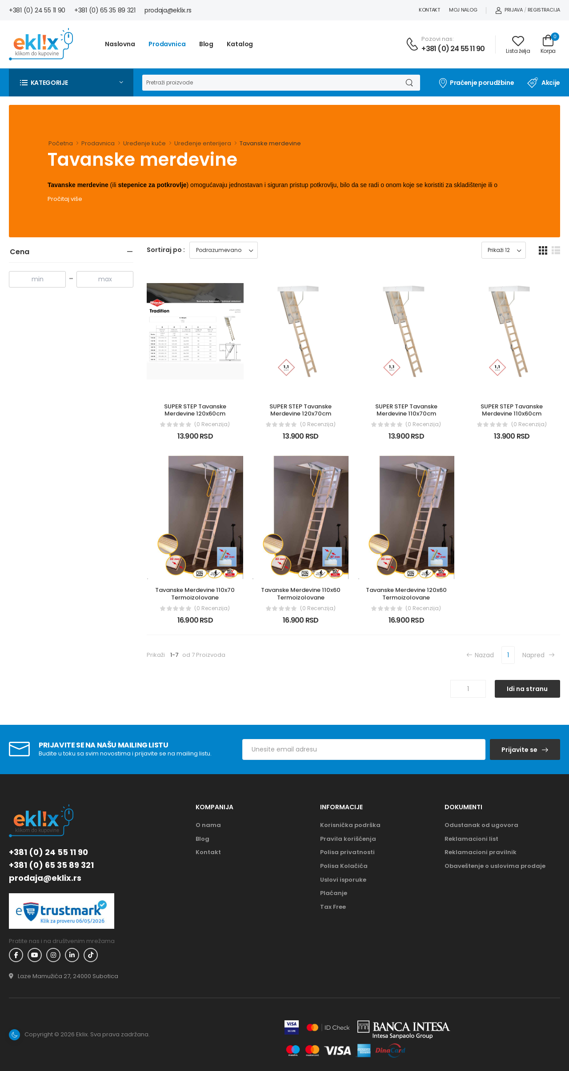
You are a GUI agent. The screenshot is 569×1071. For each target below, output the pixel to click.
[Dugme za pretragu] (408, 83)
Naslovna (120, 44)
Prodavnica (167, 44)
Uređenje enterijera (202, 143)
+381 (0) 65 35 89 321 (105, 10)
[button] (71, 82)
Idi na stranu (527, 688)
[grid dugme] (543, 250)
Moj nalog (463, 9)
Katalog (240, 44)
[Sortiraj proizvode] (223, 250)
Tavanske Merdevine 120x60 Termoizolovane (407, 594)
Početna (60, 143)
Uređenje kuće (144, 143)
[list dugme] (556, 250)
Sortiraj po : (166, 249)
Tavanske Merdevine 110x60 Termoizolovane (301, 594)
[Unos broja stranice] (468, 689)
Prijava (509, 9)
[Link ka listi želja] (518, 44)
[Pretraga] (269, 83)
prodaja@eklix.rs (168, 10)
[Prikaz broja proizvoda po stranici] (503, 250)
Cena (19, 252)
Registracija (544, 9)
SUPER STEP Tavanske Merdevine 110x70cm (407, 410)
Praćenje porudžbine (476, 83)
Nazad (480, 654)
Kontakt (429, 9)
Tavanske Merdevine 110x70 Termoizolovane (195, 594)
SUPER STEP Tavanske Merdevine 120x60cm (196, 410)
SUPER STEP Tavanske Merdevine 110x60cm (512, 410)
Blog (206, 44)
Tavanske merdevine (270, 143)
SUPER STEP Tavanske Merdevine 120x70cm (301, 410)
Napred (538, 654)
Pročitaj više (65, 199)
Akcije (543, 82)
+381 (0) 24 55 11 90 (37, 10)
